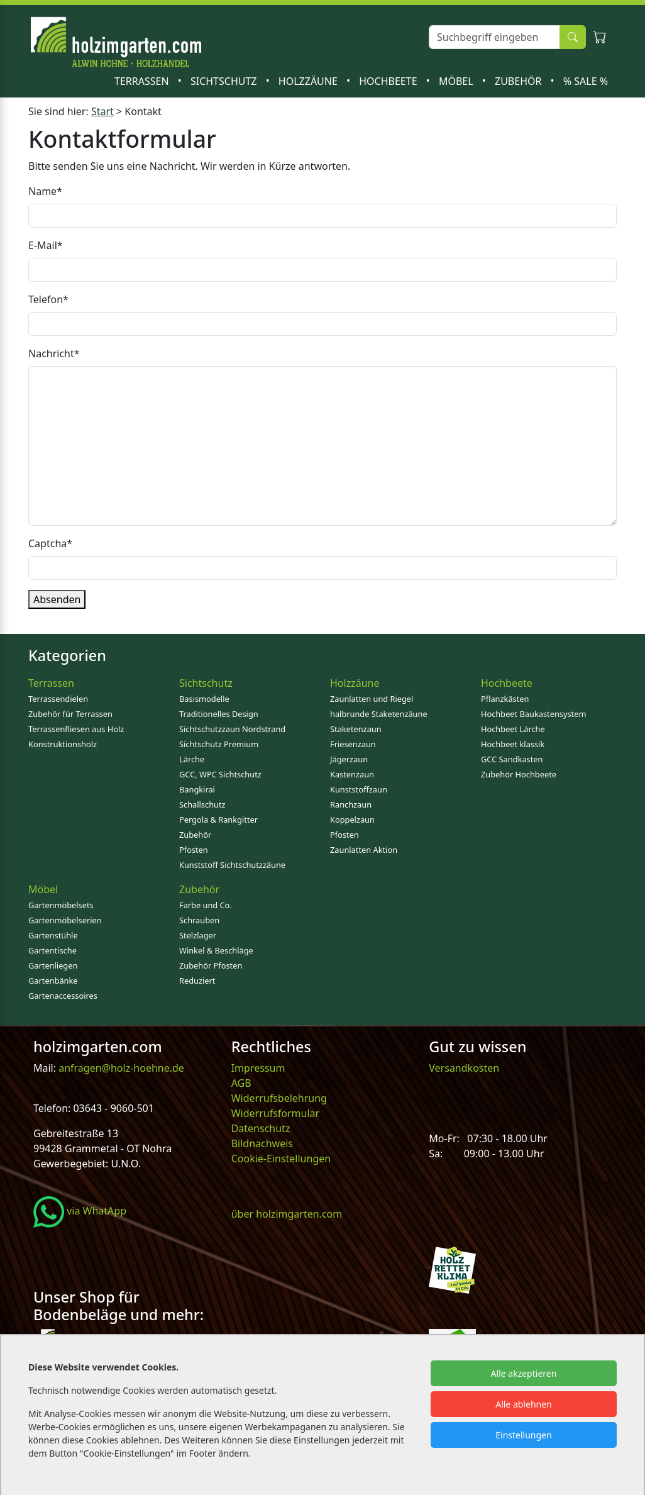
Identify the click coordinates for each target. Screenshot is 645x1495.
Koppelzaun (352, 819)
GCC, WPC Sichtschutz (220, 774)
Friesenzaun (353, 744)
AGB (241, 1083)
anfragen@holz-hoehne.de (120, 1068)
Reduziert (197, 980)
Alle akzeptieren (524, 1373)
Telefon (48, 299)
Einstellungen (523, 1435)
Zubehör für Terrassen (70, 714)
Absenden (56, 599)
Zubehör (519, 81)
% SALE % (585, 81)
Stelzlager (197, 935)
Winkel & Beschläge (216, 950)
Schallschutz (202, 804)
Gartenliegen (52, 965)
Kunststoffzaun (358, 789)
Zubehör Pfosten (210, 965)
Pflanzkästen (505, 698)
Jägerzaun (349, 759)
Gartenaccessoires (62, 995)
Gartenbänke (53, 980)
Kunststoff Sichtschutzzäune (232, 864)
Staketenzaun (356, 729)
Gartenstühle (53, 935)
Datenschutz (260, 1128)
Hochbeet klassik (512, 744)
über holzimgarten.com (287, 1214)
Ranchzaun (351, 804)
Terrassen (143, 81)
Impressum (258, 1068)
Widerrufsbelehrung (279, 1098)
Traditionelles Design (218, 714)
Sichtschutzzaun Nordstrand (232, 729)
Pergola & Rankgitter (218, 819)
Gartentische (52, 950)
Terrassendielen (58, 698)
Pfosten (193, 849)
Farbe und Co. (205, 905)
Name (45, 191)
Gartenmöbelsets (61, 905)
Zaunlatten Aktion (363, 849)
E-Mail (45, 245)
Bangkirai (197, 789)
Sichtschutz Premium (218, 744)
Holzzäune (309, 81)
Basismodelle (204, 698)
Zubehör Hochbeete (518, 774)
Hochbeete (389, 81)
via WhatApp (79, 1211)
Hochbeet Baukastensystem (533, 714)
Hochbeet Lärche (513, 729)
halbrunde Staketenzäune (378, 714)
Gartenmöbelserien (65, 920)
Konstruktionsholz (62, 744)
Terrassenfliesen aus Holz (76, 729)
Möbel (457, 81)
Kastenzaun (352, 774)
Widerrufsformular (275, 1113)
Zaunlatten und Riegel (371, 698)
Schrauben (199, 920)
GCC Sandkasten (512, 759)
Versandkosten (464, 1068)
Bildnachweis (263, 1143)
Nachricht (54, 353)
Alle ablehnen (523, 1404)
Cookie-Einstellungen (281, 1158)
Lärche (191, 759)
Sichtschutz (225, 81)
